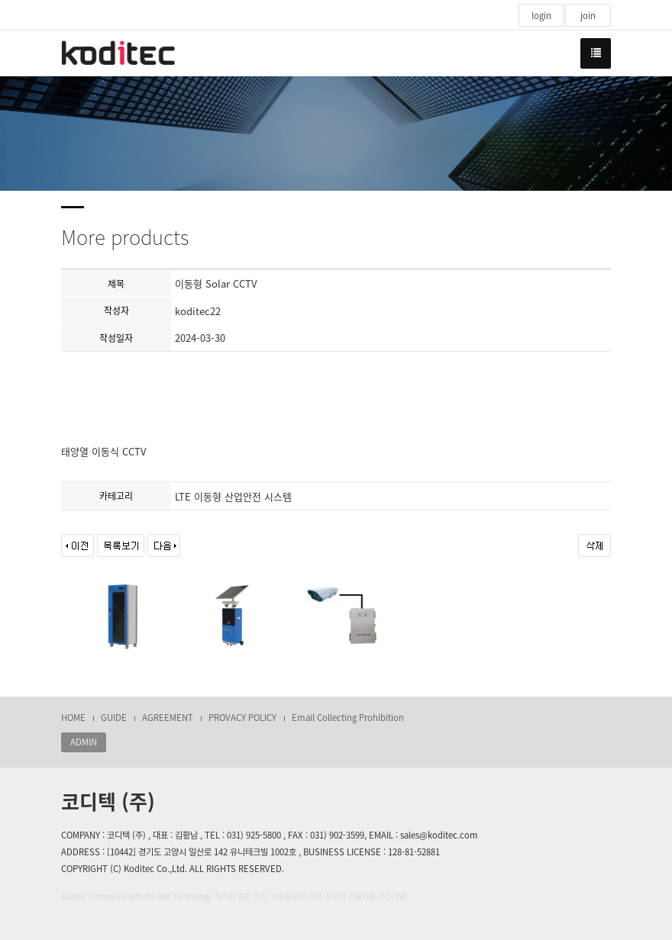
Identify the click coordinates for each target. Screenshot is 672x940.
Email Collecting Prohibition (348, 717)
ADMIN (83, 742)
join (588, 15)
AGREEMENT (167, 717)
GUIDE (114, 717)
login (541, 15)
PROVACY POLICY (242, 717)
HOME (73, 717)
